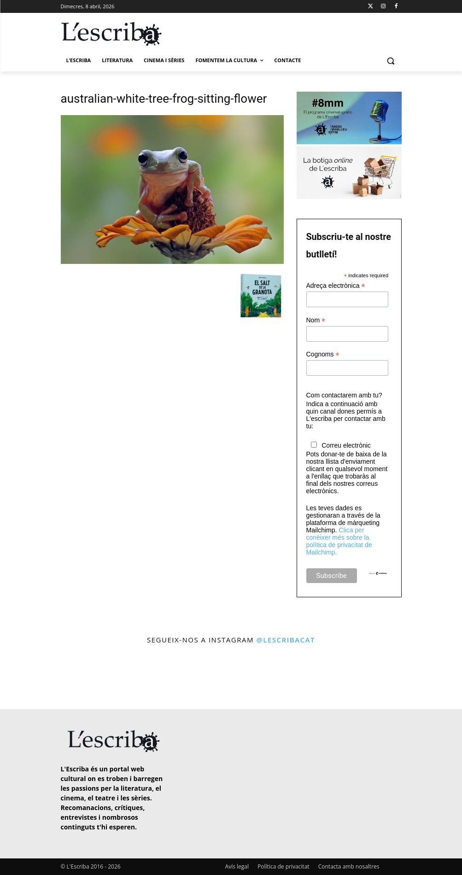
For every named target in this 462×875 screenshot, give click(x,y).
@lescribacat (285, 639)
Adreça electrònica (335, 285)
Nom (316, 320)
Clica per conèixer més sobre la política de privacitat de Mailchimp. (339, 541)
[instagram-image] (27, 678)
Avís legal (237, 866)
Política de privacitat (283, 866)
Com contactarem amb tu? (344, 395)
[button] (391, 60)
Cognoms (322, 354)
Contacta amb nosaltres (349, 866)
